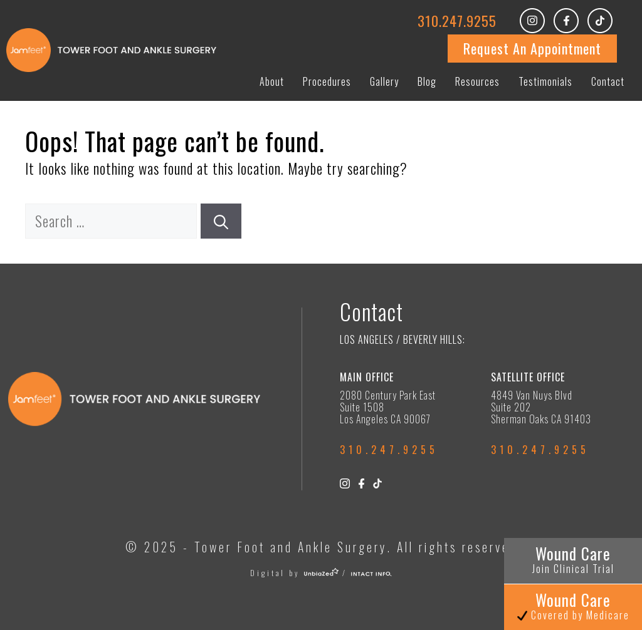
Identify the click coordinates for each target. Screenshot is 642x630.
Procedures (327, 81)
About (272, 81)
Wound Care (573, 559)
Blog (427, 81)
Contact (607, 81)
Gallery (384, 81)
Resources (477, 81)
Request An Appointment (532, 48)
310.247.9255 (457, 21)
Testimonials (545, 81)
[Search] (221, 221)
